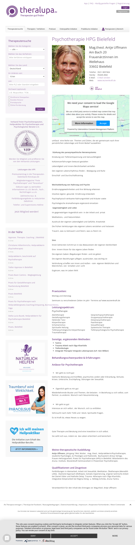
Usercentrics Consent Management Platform (96, 129)
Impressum (83, 505)
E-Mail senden (104, 77)
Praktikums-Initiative (89, 29)
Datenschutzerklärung (69, 505)
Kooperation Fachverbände (99, 505)
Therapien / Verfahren (36, 29)
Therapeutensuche (15, 29)
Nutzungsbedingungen (51, 505)
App (86, 3)
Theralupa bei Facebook (32, 505)
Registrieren (122, 11)
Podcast (52, 29)
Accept (103, 123)
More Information (84, 123)
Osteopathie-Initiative (68, 29)
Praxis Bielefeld (15, 293)
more (115, 536)
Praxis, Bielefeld (15, 327)
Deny (33, 536)
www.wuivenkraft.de (107, 80)
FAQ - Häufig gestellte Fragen (102, 3)
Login (125, 7)
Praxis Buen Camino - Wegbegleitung (24, 275)
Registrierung (123, 3)
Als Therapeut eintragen (13, 505)
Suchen (40, 109)
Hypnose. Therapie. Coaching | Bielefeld (26, 237)
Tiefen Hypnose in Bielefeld (20, 267)
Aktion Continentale (117, 505)
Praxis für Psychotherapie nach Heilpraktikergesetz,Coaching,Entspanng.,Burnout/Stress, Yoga (33, 304)
